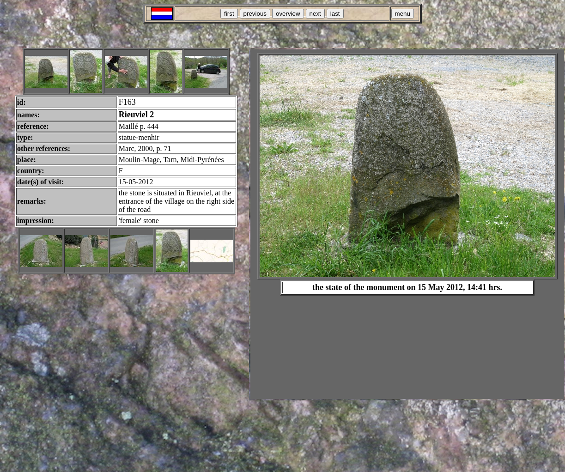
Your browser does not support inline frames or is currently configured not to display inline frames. (407, 224)
